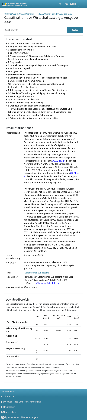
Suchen (75, 30)
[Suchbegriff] (35, 30)
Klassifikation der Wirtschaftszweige (55, 14)
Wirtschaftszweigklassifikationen (19, 14)
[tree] (43, 43)
